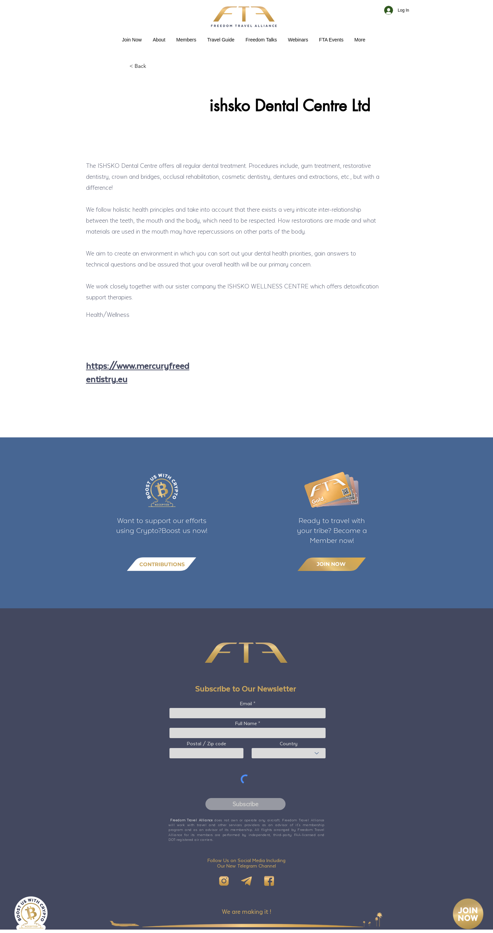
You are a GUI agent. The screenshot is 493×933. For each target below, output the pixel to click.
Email (246, 703)
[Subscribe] (245, 804)
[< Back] (152, 66)
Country (289, 743)
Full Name (246, 723)
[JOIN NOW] (331, 564)
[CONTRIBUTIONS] (161, 564)
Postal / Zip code (206, 743)
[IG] (223, 880)
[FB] (269, 880)
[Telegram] (246, 880)
